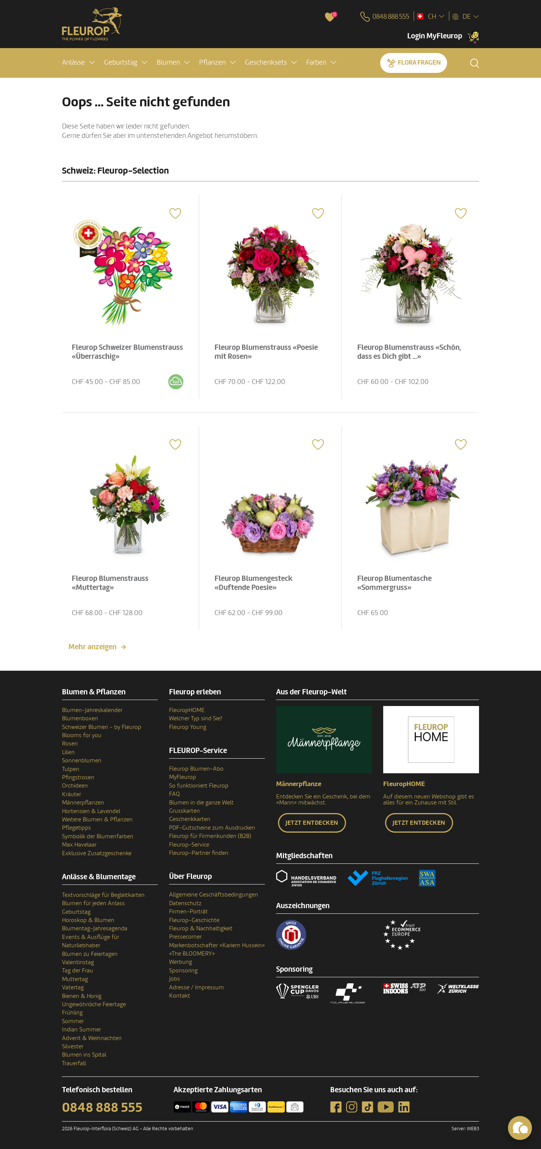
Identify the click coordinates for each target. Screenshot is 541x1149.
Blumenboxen (80, 718)
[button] (78, 62)
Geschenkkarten (189, 819)
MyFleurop (182, 777)
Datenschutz (185, 903)
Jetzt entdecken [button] (312, 823)
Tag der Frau (77, 970)
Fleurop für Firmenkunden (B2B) (210, 836)
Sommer (73, 1021)
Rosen (70, 743)
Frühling (72, 1012)
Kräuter (71, 794)
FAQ (174, 794)
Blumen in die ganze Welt (201, 802)
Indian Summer (81, 1029)
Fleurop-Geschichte (194, 920)
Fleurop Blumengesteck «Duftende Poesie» (254, 583)
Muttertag (75, 979)
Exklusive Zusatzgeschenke (96, 853)
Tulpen (70, 769)
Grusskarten (184, 810)
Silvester (72, 1046)
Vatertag (73, 987)
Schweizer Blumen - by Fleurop (101, 727)
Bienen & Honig (81, 996)
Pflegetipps (76, 827)
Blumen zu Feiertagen (90, 954)
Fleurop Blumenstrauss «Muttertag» (110, 583)
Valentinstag (78, 962)
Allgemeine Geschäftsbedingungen (213, 894)
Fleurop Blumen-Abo (196, 768)
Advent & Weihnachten (92, 1038)
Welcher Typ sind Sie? (195, 718)
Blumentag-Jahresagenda (94, 928)
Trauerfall (74, 1063)
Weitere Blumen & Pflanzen (97, 819)
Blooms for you (81, 735)
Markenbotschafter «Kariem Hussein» (217, 945)
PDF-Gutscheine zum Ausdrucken (212, 827)
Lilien (68, 752)
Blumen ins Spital (84, 1054)
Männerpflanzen (83, 802)
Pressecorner (185, 936)
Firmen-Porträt (188, 911)
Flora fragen (419, 63)
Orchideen (75, 785)
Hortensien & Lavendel (91, 811)
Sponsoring (183, 970)
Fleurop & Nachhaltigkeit (201, 928)
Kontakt (179, 995)
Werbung (180, 962)
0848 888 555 (102, 1107)
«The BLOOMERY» (192, 953)
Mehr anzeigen (92, 647)
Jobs (174, 978)
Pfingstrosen (78, 777)
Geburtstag (76, 912)
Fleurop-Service (189, 844)
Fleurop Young (187, 727)
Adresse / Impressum (196, 987)
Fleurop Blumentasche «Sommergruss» (394, 583)
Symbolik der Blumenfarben (97, 836)
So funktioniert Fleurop (198, 785)
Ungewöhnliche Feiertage (94, 1004)
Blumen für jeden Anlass (93, 903)
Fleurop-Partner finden (198, 853)
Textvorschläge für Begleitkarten (103, 895)
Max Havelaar (79, 844)
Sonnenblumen (81, 760)
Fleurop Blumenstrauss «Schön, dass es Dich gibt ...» (409, 352)
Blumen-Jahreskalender (92, 710)
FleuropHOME (187, 710)
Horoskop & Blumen (88, 920)
